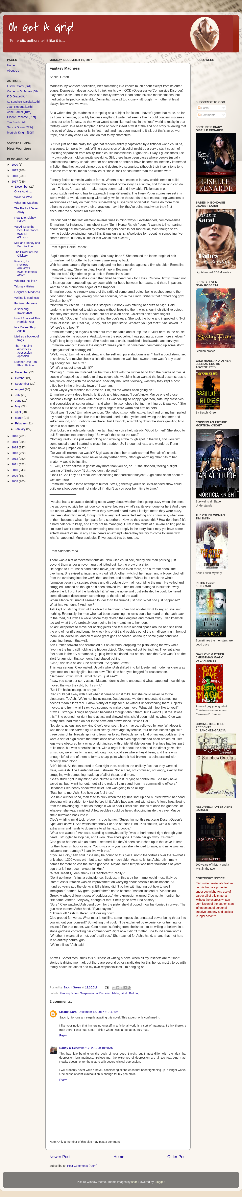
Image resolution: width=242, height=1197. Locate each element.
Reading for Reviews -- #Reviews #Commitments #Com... (25, 268)
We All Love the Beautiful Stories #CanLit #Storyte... (26, 232)
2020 (15, 164)
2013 (15, 453)
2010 (15, 470)
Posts (203, 108)
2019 (15, 170)
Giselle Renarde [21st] (21, 117)
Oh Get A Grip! (41, 28)
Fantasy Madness (25, 303)
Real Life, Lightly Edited (25, 219)
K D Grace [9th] (17, 96)
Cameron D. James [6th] (23, 91)
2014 (15, 447)
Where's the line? (25, 280)
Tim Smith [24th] (17, 122)
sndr (134, 1181)
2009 (15, 475)
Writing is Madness (26, 297)
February (21, 423)
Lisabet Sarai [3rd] (19, 86)
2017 (15, 181)
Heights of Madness (27, 292)
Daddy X (65, 1048)
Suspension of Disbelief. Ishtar (99, 993)
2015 (15, 441)
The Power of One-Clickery (26, 253)
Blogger (159, 1181)
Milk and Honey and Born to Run (27, 244)
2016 (15, 436)
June (18, 400)
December (22, 186)
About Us (13, 70)
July (18, 395)
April (18, 412)
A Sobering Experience (23, 310)
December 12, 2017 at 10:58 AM (93, 1048)
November (22, 372)
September (22, 383)
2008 (15, 481)
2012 (15, 458)
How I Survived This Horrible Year (27, 320)
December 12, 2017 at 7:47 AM (98, 1011)
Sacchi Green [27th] (20, 127)
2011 (15, 464)
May (18, 406)
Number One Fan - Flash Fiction (26, 363)
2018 (15, 176)
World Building (130, 993)
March (19, 417)
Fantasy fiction (69, 993)
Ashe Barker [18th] (19, 112)
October (20, 378)
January (20, 429)
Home (119, 1156)
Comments (206, 115)
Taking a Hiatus (24, 286)
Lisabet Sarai (68, 1011)
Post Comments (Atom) (82, 1165)
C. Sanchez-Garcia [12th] (23, 101)
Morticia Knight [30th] (20, 132)
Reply (63, 1035)
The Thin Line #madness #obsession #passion (23, 351)
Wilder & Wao (23, 197)
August (20, 389)
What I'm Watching (26, 202)
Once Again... (23, 191)
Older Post (177, 1156)
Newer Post (59, 1156)
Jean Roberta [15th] (19, 106)
